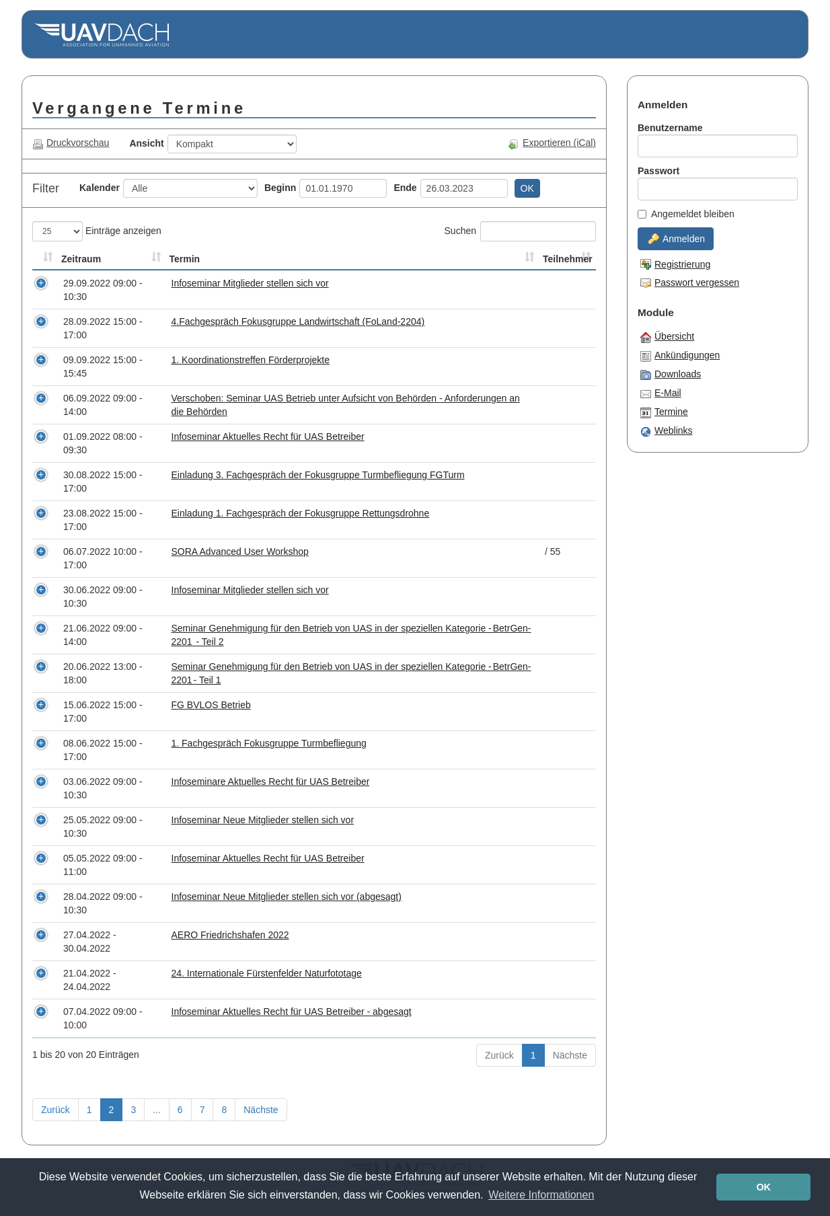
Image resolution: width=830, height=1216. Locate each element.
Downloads (670, 375)
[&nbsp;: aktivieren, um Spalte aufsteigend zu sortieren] (45, 259)
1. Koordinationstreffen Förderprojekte (251, 359)
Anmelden (676, 238)
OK (527, 188)
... (157, 1109)
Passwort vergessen (689, 282)
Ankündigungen (680, 356)
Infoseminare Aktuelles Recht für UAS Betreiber (271, 781)
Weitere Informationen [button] (541, 1195)
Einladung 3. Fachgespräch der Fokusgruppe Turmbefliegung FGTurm (318, 474)
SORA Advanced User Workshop (240, 551)
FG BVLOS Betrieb (211, 704)
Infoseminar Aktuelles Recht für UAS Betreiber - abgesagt (292, 1011)
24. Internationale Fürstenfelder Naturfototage (267, 973)
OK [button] (763, 1187)
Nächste (570, 1055)
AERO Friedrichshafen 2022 (230, 934)
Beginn (280, 187)
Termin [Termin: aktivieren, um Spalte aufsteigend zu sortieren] (184, 259)
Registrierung (675, 264)
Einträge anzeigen (96, 231)
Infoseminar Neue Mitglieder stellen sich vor (263, 819)
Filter (45, 188)
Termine (664, 412)
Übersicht (667, 337)
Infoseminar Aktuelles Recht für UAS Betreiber (268, 436)
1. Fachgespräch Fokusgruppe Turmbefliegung (269, 743)
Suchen (520, 231)
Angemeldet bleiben (686, 213)
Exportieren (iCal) (552, 143)
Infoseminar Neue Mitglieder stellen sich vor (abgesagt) (287, 896)
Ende (404, 187)
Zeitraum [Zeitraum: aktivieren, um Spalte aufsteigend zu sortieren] (81, 259)
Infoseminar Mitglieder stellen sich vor (250, 283)
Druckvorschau (70, 143)
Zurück (499, 1055)
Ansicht (146, 143)
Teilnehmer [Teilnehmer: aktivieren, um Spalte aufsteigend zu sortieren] (568, 259)
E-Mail (660, 393)
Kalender (99, 187)
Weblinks (666, 431)
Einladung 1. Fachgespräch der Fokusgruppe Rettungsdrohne (301, 513)
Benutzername (670, 127)
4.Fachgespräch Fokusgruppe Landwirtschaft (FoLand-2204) (298, 321)
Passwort (658, 170)
